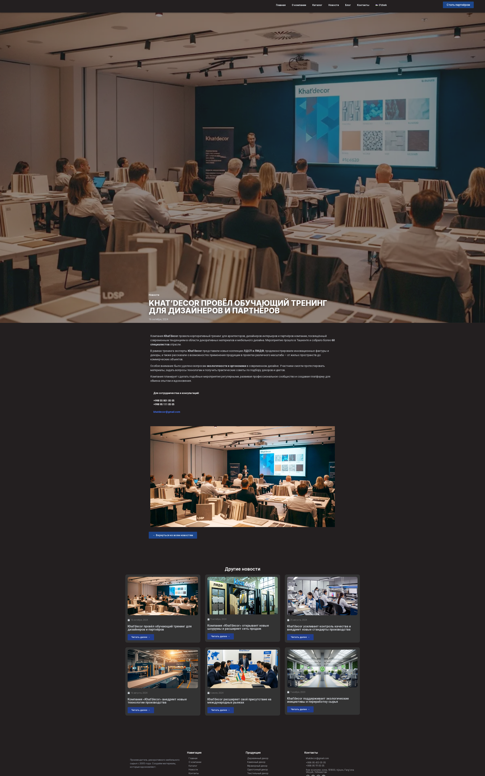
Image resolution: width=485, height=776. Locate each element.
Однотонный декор (257, 769)
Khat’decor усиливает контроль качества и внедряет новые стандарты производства (319, 628)
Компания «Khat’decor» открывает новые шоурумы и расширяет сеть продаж (238, 627)
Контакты (363, 5)
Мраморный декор (257, 766)
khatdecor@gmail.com (166, 411)
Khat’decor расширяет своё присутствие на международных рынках (239, 701)
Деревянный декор (257, 758)
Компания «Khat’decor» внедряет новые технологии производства (157, 701)
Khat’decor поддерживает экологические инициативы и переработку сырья (318, 700)
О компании (299, 5)
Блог (348, 5)
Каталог (317, 5)
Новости (333, 5)
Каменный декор (256, 762)
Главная (281, 5)
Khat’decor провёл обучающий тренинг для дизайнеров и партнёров (160, 628)
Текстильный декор (257, 773)
